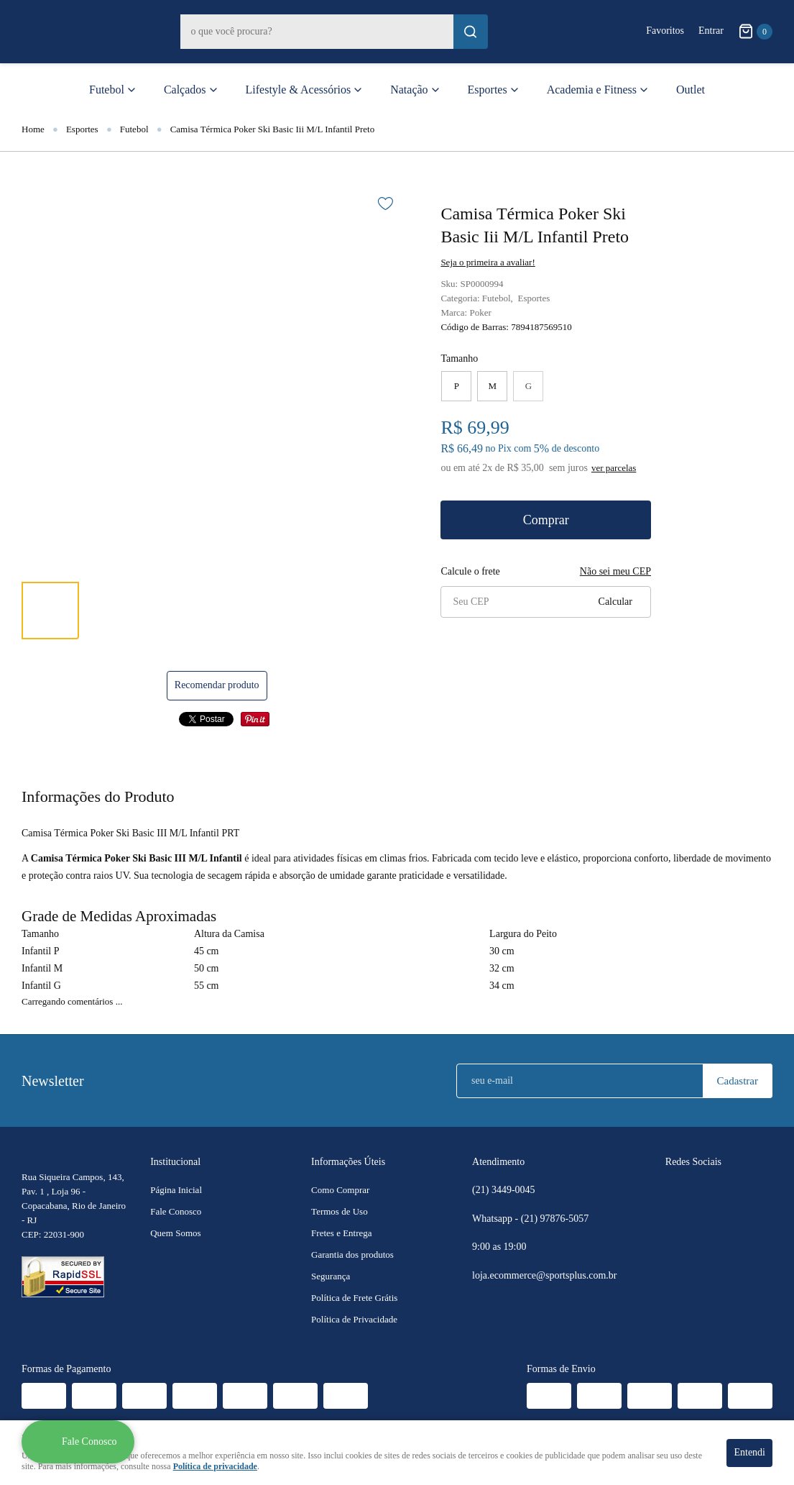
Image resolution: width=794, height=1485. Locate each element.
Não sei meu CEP (615, 571)
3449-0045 (503, 1190)
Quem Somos (175, 1233)
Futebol (106, 89)
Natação (409, 89)
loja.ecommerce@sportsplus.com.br (544, 1275)
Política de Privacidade (354, 1319)
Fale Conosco (175, 1211)
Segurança (330, 1276)
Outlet (690, 89)
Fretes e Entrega (341, 1233)
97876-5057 (556, 1219)
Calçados (185, 89)
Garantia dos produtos (352, 1254)
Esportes (487, 89)
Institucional (175, 1161)
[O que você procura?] (470, 31)
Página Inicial (176, 1189)
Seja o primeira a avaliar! (487, 262)
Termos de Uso (339, 1211)
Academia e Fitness (592, 89)
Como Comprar (340, 1189)
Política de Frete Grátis (354, 1297)
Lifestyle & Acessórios (298, 89)
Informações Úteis (348, 1161)
